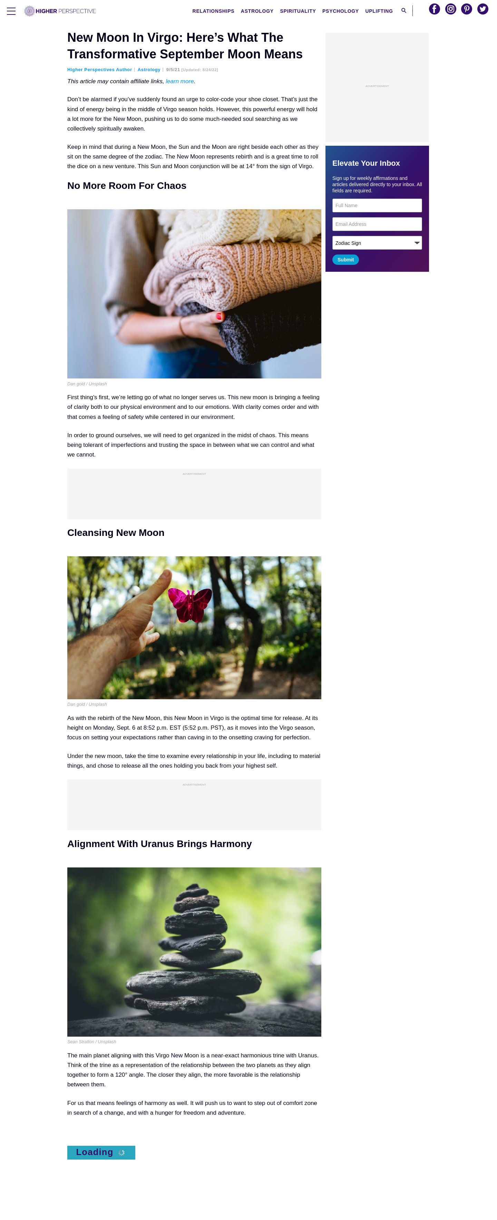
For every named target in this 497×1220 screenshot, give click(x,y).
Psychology (342, 11)
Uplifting (381, 11)
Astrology (259, 11)
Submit (346, 259)
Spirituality (300, 11)
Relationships (215, 11)
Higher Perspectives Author (99, 69)
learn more (180, 81)
